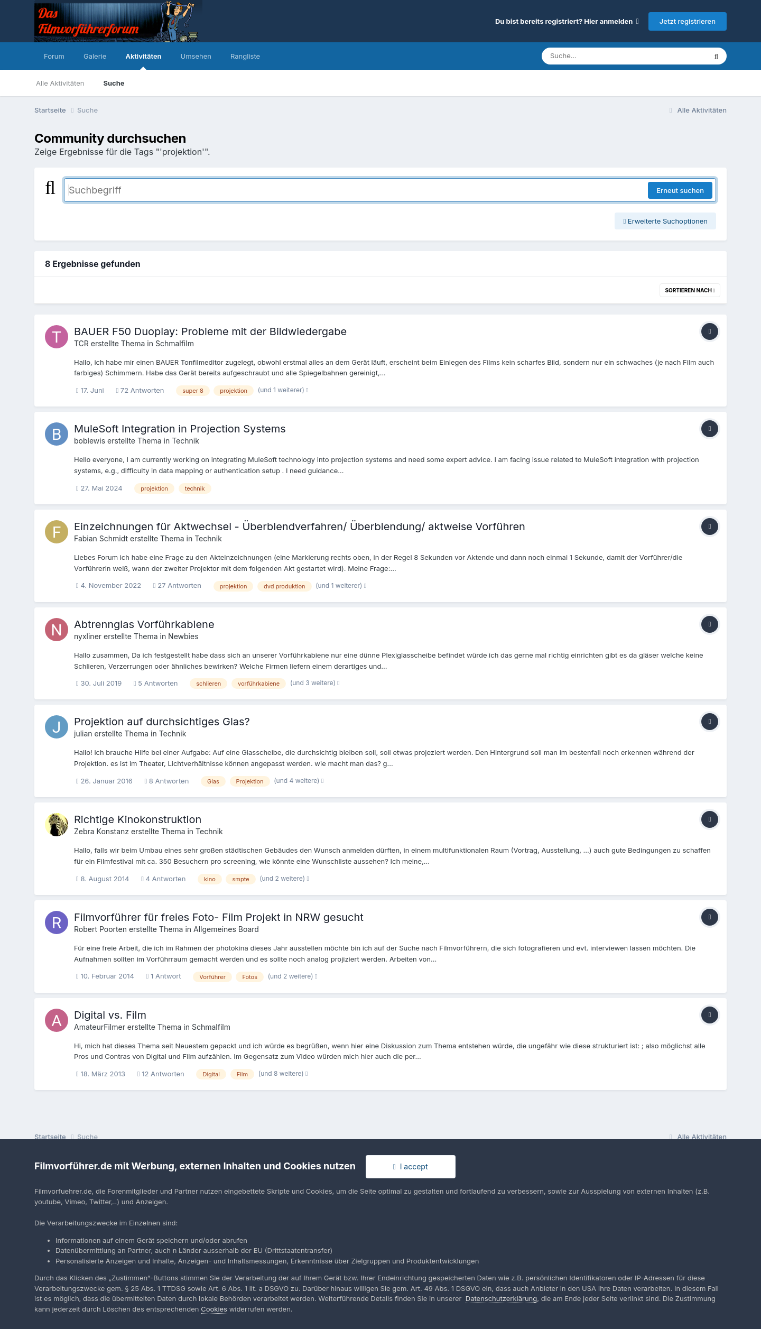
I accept (410, 1166)
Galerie (94, 56)
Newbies (183, 636)
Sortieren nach (690, 290)
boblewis (89, 440)
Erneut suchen (680, 190)
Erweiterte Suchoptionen (665, 221)
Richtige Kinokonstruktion (137, 819)
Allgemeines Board (226, 929)
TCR (81, 343)
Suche (113, 83)
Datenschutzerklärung (501, 1298)
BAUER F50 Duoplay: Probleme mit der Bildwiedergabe (210, 331)
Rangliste (245, 56)
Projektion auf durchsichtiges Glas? (162, 721)
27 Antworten (177, 585)
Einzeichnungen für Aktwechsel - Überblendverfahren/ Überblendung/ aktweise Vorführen (299, 526)
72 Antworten (140, 390)
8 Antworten (166, 781)
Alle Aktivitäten (60, 83)
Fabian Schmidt (101, 538)
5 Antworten (156, 683)
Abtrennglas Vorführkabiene (144, 624)
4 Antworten (163, 878)
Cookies (214, 1309)
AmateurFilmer (99, 1026)
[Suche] (603, 56)
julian (83, 733)
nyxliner (87, 636)
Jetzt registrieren (688, 21)
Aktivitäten (143, 61)
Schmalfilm (174, 343)
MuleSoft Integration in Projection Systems (180, 428)
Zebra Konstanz (101, 831)
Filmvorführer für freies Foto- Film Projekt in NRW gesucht (219, 917)
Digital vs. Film (110, 1015)
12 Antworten (160, 1073)
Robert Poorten (100, 929)
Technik (185, 440)
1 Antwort (163, 976)
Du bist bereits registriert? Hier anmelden (567, 21)
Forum (54, 56)
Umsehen (196, 56)
